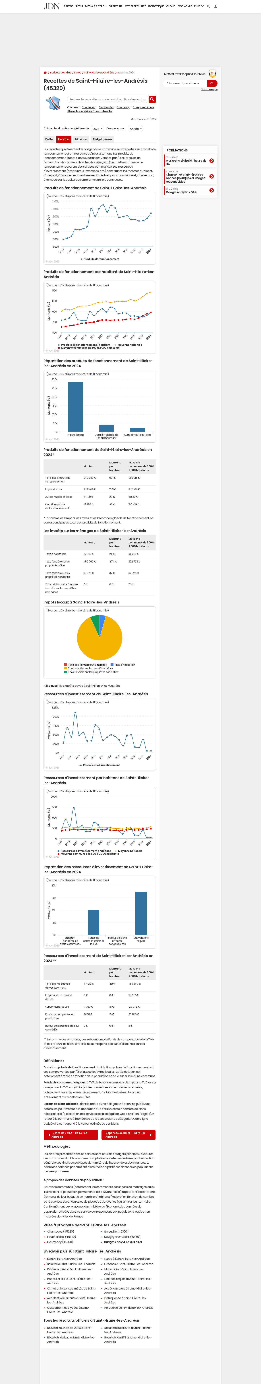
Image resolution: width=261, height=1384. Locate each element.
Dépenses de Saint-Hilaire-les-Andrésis (128, 1135)
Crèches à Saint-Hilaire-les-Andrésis (128, 1263)
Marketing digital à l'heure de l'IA (186, 160)
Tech (79, 6)
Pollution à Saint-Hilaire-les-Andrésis (128, 1307)
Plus (199, 6)
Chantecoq (89, 107)
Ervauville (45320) (116, 1231)
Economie (185, 6)
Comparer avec (116, 128)
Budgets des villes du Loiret (123, 1242)
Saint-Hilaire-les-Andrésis (99, 72)
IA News (68, 6)
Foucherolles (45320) (61, 1236)
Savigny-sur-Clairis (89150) (122, 1236)
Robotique (156, 6)
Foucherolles (106, 107)
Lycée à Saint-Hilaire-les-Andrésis (127, 1258)
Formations (177, 150)
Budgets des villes (60, 72)
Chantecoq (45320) (60, 1231)
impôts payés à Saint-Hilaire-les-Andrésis (92, 685)
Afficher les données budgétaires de (66, 128)
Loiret (77, 72)
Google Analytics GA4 (181, 191)
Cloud (170, 6)
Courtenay (123, 107)
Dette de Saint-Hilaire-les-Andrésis (68, 1135)
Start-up (116, 6)
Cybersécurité (135, 6)
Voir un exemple (209, 89)
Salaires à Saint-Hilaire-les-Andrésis (71, 1263)
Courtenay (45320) (60, 1242)
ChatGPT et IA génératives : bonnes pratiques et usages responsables (185, 177)
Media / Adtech (95, 6)
